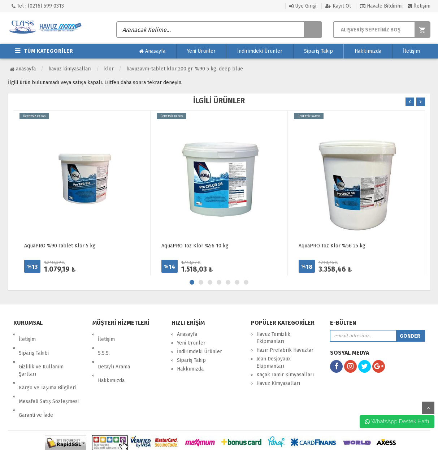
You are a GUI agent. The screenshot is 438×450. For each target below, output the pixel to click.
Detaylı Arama (114, 352)
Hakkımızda (368, 51)
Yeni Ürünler (201, 51)
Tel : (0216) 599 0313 (38, 6)
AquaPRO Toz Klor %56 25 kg (332, 246)
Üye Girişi (302, 6)
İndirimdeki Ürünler (259, 51)
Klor (109, 69)
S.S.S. (104, 343)
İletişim (419, 6)
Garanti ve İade (36, 385)
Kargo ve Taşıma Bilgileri (47, 367)
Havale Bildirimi (381, 6)
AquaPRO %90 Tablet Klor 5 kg (60, 246)
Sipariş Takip (318, 51)
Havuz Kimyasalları (69, 69)
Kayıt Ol (338, 6)
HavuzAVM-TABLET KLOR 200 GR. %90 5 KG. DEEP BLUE (184, 69)
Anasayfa (152, 51)
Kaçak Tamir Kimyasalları (285, 375)
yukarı (428, 408)
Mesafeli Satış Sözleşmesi (49, 376)
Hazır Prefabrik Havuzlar (284, 350)
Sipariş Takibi (34, 343)
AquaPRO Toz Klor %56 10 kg (195, 246)
